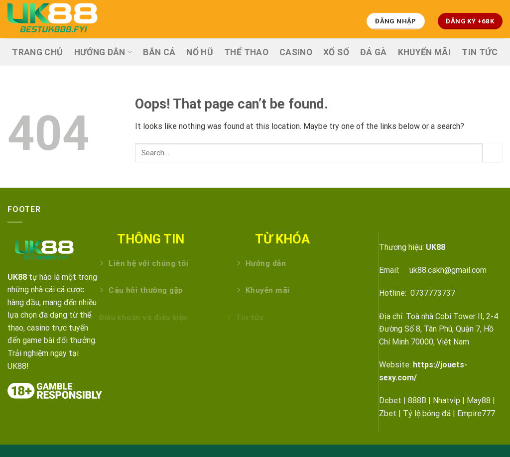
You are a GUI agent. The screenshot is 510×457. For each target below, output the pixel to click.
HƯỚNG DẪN (103, 52)
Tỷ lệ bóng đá (427, 413)
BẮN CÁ (159, 52)
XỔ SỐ (336, 52)
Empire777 (476, 413)
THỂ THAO (246, 52)
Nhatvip (446, 400)
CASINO (295, 52)
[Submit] (493, 152)
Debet (390, 400)
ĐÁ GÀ (373, 52)
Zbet (387, 413)
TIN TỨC (480, 52)
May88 (479, 400)
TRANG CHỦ (37, 52)
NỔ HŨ (199, 52)
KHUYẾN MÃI (424, 52)
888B (417, 400)
